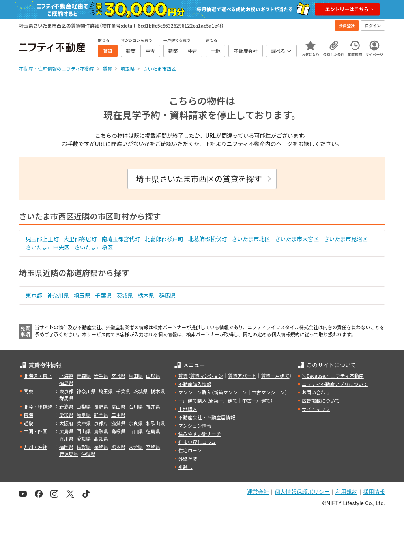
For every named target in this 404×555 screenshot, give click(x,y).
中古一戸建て (256, 400)
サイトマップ (316, 408)
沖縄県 (88, 453)
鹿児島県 (68, 453)
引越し (185, 466)
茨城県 (124, 295)
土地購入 (187, 408)
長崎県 (101, 446)
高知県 (101, 438)
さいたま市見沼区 (346, 239)
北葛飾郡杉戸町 (164, 239)
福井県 (153, 406)
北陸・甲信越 (38, 406)
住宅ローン (190, 450)
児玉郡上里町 (42, 239)
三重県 (118, 414)
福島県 (66, 382)
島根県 (118, 431)
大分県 (136, 446)
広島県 (66, 431)
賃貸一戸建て (275, 375)
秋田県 (136, 375)
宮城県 (118, 375)
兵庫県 (84, 423)
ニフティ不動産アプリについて (335, 384)
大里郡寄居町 (80, 239)
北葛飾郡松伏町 (207, 239)
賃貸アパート (242, 375)
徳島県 (153, 431)
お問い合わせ (316, 392)
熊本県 (118, 446)
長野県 (101, 406)
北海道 (66, 375)
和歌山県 (155, 423)
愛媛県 (84, 438)
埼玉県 (82, 295)
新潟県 (66, 406)
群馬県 (167, 295)
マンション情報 (194, 425)
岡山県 (84, 431)
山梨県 (84, 406)
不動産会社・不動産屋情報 (206, 417)
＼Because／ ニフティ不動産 (333, 375)
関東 (28, 391)
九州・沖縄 (35, 446)
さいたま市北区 (251, 239)
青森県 (84, 375)
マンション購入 (194, 392)
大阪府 (66, 423)
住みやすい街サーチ (199, 433)
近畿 (28, 423)
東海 (28, 414)
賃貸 (183, 375)
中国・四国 (35, 431)
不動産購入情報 (194, 384)
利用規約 (346, 492)
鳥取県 (101, 431)
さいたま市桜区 (94, 247)
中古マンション (268, 392)
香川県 (66, 438)
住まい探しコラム (197, 442)
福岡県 (66, 446)
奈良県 (136, 423)
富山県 (118, 406)
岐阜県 (84, 414)
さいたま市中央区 (48, 247)
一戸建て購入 (192, 400)
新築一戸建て (223, 400)
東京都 (34, 295)
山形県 (153, 375)
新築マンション (230, 392)
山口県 (136, 431)
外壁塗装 (187, 458)
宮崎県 (153, 446)
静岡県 (101, 414)
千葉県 (103, 295)
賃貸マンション (206, 375)
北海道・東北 (38, 375)
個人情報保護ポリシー (302, 492)
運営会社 (258, 492)
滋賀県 (118, 423)
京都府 (101, 423)
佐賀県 (84, 446)
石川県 (136, 406)
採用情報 (374, 492)
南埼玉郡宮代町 (120, 239)
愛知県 (66, 414)
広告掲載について (321, 400)
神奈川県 (58, 295)
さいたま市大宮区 (297, 239)
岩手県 (101, 375)
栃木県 (146, 295)
